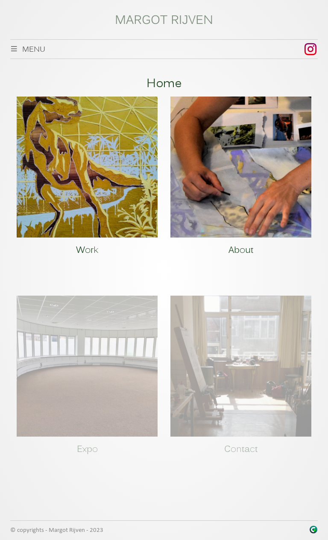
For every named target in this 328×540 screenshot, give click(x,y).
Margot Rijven (164, 21)
